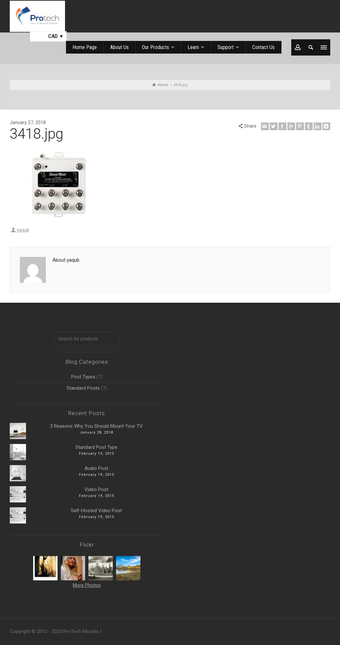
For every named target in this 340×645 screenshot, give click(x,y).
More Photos (87, 585)
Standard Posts (83, 388)
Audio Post (96, 468)
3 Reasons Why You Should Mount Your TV (96, 426)
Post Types (83, 377)
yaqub (23, 230)
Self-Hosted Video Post (96, 510)
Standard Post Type (96, 447)
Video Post (96, 489)
